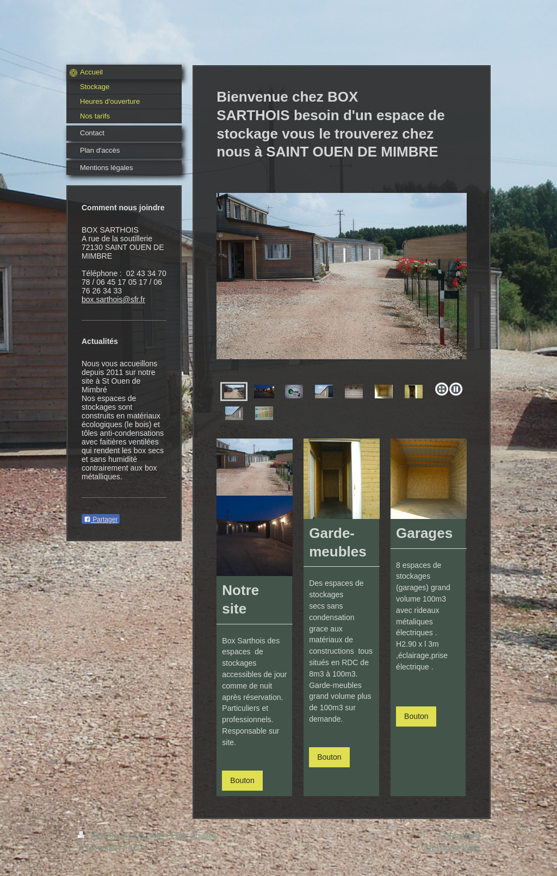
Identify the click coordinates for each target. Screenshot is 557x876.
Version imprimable (121, 835)
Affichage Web (452, 847)
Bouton (242, 780)
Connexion (459, 835)
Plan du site (193, 835)
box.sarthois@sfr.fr (113, 299)
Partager (100, 519)
